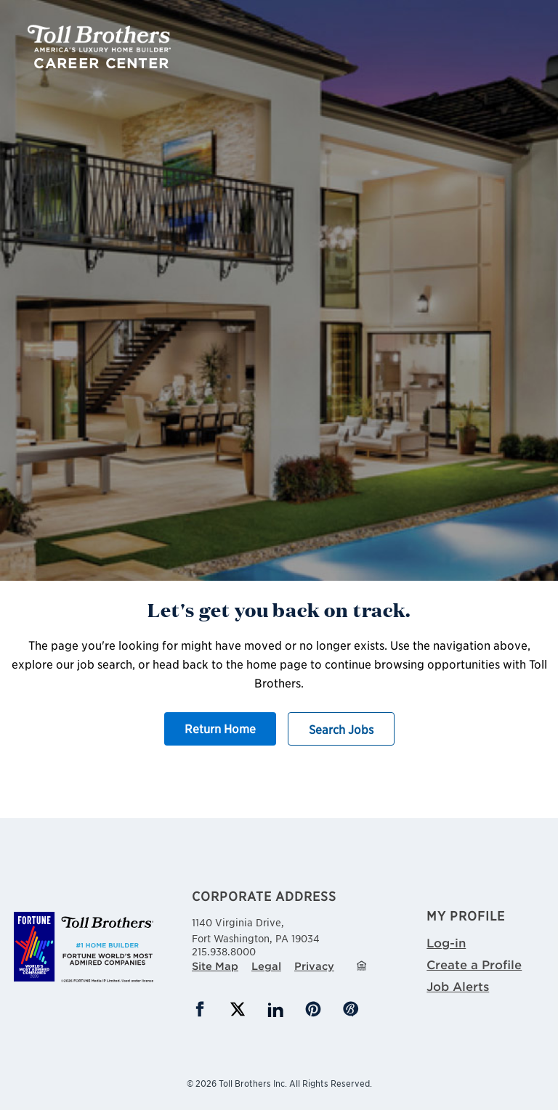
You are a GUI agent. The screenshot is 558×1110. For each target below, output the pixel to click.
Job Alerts (457, 986)
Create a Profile (474, 964)
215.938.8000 (224, 951)
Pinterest (313, 1009)
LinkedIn (275, 1009)
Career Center (101, 63)
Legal (266, 966)
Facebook (200, 1009)
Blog (351, 1009)
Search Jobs (341, 729)
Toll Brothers (99, 38)
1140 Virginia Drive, (279, 929)
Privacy (314, 966)
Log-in (446, 942)
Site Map (215, 966)
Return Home (220, 728)
